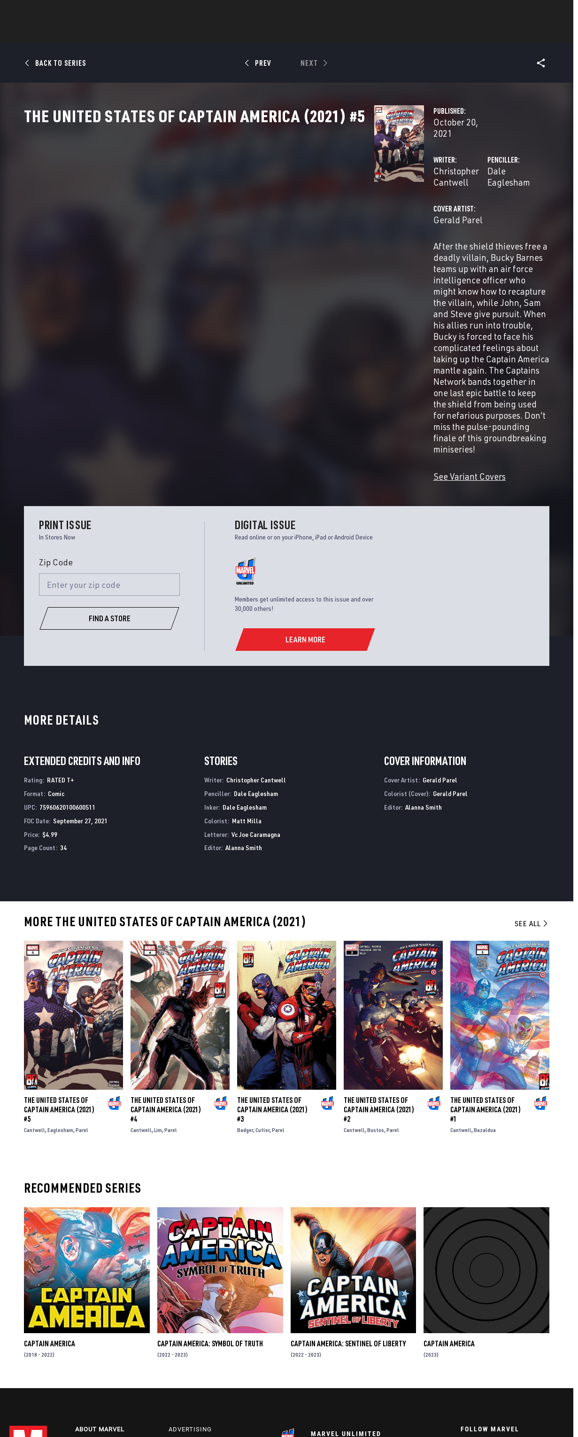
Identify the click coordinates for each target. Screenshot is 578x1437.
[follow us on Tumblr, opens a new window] (540, 1326)
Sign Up (74, 12)
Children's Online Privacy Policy (318, 1415)
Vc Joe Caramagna (255, 707)
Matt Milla (247, 693)
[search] (552, 12)
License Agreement (391, 1415)
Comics (182, 33)
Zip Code (56, 434)
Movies (273, 33)
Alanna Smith (243, 720)
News (147, 33)
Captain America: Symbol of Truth (210, 1215)
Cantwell (34, 1002)
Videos (391, 33)
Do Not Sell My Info (245, 1415)
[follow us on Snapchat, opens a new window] (490, 1345)
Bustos (375, 1002)
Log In (44, 12)
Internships (97, 1344)
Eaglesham (60, 1002)
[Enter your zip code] (109, 457)
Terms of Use (68, 1415)
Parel (82, 1002)
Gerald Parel (213, 238)
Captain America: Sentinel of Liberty (348, 1215)
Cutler (262, 1002)
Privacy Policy (112, 1415)
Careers (89, 1331)
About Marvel (99, 1303)
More (426, 33)
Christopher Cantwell (229, 200)
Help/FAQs (93, 1317)
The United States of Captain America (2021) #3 (272, 982)
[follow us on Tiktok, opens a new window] (465, 1364)
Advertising (190, 1303)
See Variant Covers (224, 348)
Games (355, 33)
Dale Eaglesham (396, 200)
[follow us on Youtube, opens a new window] (465, 1344)
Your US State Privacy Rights (175, 1415)
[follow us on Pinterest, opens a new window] (516, 1344)
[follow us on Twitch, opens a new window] (542, 1345)
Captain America (49, 1215)
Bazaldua (485, 1002)
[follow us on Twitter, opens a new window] (490, 1326)
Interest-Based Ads (447, 1415)
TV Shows (315, 33)
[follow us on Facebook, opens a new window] (465, 1326)
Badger (245, 1002)
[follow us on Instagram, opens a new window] (516, 1326)
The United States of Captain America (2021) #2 (379, 982)
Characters (228, 33)
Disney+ (182, 1317)
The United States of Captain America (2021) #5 (59, 982)
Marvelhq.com (194, 1331)
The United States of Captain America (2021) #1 (485, 982)
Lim (158, 1002)
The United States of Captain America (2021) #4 (166, 982)
